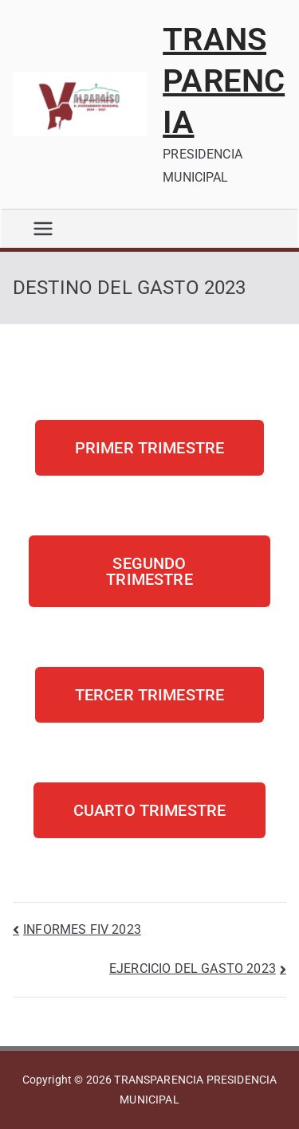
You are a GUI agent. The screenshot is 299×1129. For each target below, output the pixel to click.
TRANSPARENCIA (224, 81)
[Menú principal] (43, 229)
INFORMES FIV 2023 (82, 929)
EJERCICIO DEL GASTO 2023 (192, 968)
